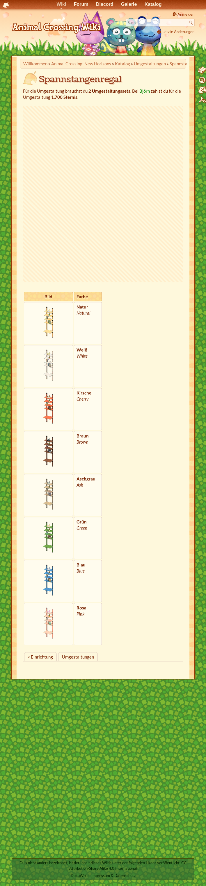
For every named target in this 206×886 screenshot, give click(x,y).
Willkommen (35, 63)
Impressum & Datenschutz (113, 875)
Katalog (122, 63)
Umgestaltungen (150, 63)
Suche (191, 23)
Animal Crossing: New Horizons (81, 63)
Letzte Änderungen (178, 31)
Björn (144, 91)
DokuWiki (79, 875)
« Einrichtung (40, 656)
